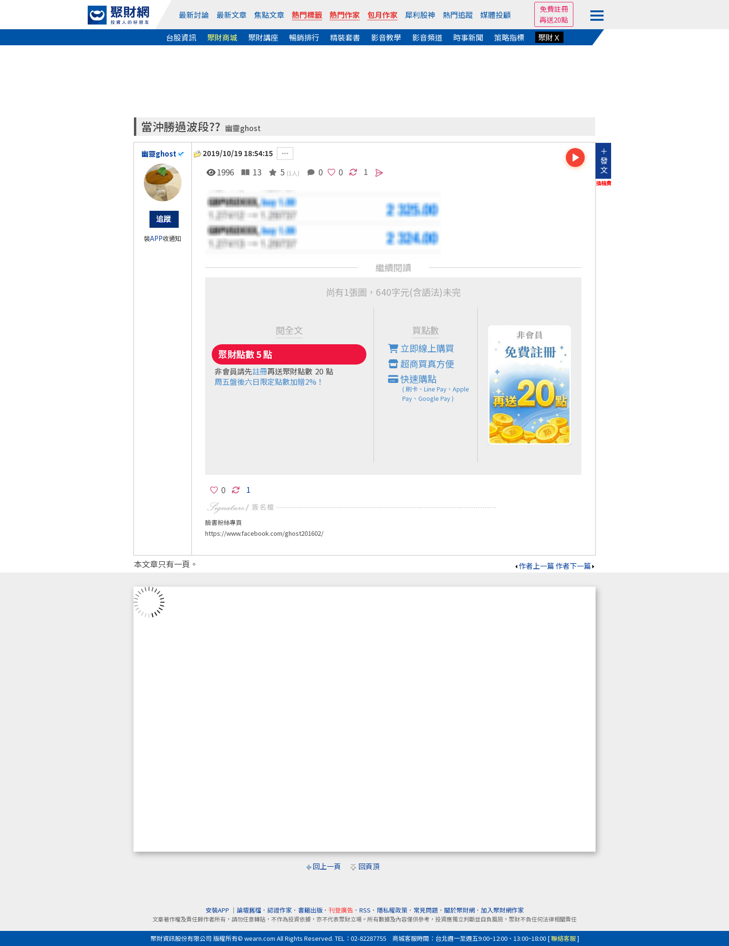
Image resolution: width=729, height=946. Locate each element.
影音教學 (386, 37)
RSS (365, 909)
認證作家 (279, 909)
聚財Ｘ (549, 37)
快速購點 (433, 387)
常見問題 (426, 909)
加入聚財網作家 (502, 909)
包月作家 (382, 14)
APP (156, 238)
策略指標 (509, 37)
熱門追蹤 (458, 14)
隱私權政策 (392, 909)
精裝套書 (345, 37)
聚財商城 (222, 37)
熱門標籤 (307, 14)
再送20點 (553, 20)
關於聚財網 (459, 909)
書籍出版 (310, 909)
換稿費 (604, 183)
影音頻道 (427, 37)
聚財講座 (263, 37)
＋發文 (604, 160)
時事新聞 (468, 37)
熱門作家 (345, 14)
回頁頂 (369, 866)
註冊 (259, 371)
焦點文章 (269, 14)
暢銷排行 (304, 37)
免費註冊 (554, 9)
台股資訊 (181, 37)
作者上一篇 (534, 566)
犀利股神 (420, 14)
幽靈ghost (243, 128)
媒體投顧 (495, 14)
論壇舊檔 (249, 909)
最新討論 (194, 14)
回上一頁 (327, 866)
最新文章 (231, 14)
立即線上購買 (421, 348)
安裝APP (218, 909)
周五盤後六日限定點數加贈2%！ (269, 381)
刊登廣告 (341, 909)
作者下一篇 (575, 566)
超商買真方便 (421, 363)
